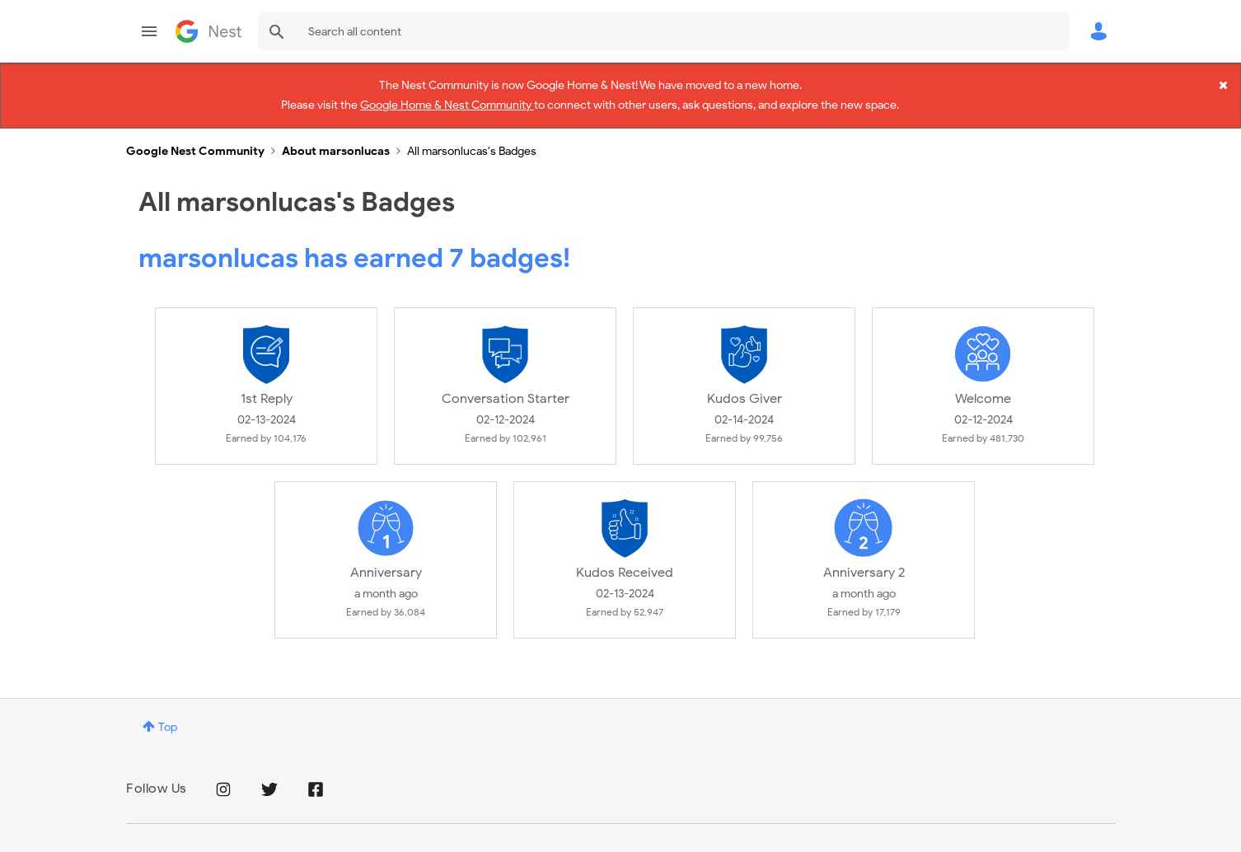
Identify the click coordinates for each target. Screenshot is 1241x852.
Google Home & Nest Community (447, 102)
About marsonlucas (336, 137)
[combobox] (664, 31)
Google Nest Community (208, 31)
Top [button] (167, 712)
